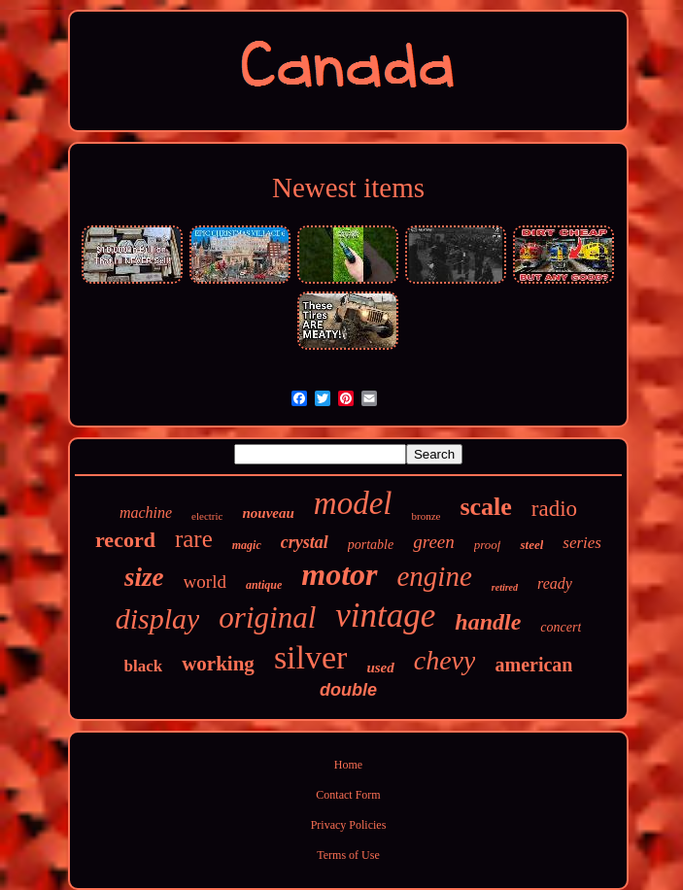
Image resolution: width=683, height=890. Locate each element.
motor (339, 574)
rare (194, 539)
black (143, 666)
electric (206, 516)
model (353, 503)
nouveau (267, 513)
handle (488, 621)
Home (348, 764)
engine (434, 576)
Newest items (348, 187)
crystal (304, 542)
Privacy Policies (349, 825)
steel (531, 544)
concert (560, 627)
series (582, 542)
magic (246, 545)
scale (485, 507)
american (533, 664)
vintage (385, 615)
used (379, 667)
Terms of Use (348, 855)
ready (554, 583)
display (158, 618)
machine (146, 512)
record (125, 540)
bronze (425, 516)
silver (311, 657)
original (267, 617)
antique (264, 585)
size (144, 577)
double (348, 690)
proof (487, 544)
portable (370, 544)
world (205, 581)
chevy (445, 660)
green (434, 541)
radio (554, 508)
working (218, 663)
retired (505, 587)
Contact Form (348, 795)
